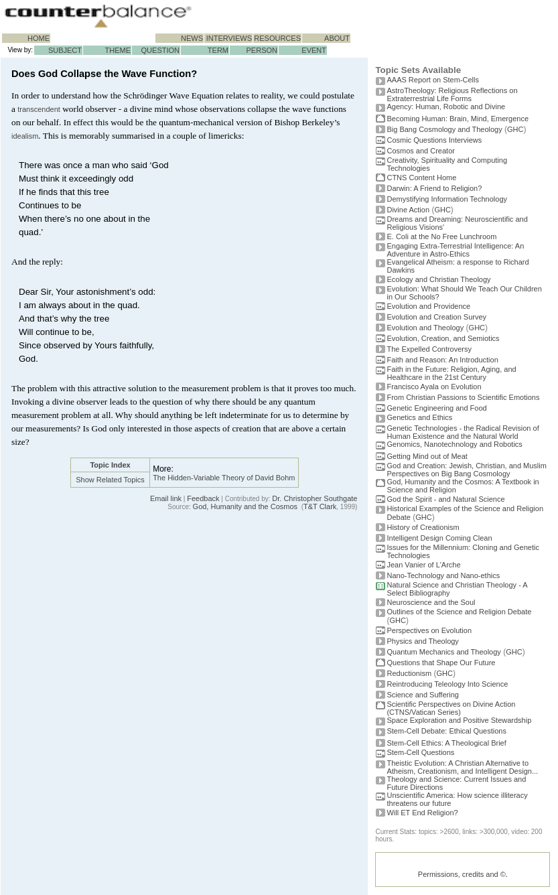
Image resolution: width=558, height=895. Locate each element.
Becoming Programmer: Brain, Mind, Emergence (458, 119)
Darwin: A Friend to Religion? (434, 188)
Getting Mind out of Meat (427, 456)
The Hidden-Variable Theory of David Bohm (224, 478)
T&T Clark (319, 506)
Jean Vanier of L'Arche (423, 565)
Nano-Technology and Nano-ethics (443, 575)
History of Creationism (423, 527)
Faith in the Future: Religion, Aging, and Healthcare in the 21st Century (451, 373)
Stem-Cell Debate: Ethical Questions (446, 731)
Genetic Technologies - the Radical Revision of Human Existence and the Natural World (463, 432)
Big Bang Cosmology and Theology (444, 129)
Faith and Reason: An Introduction (442, 360)
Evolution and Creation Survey (436, 317)
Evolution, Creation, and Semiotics (443, 338)
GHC (515, 129)
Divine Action (408, 210)
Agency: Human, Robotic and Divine (446, 106)
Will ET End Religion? (422, 813)
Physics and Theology (422, 641)
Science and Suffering (422, 695)
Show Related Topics (110, 480)
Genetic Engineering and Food (436, 408)
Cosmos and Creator (421, 151)
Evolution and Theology (425, 328)
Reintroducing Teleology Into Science (447, 684)
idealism (24, 136)
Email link (166, 498)
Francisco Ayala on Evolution (434, 387)
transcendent (38, 109)
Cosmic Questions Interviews (434, 140)
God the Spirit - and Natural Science (445, 499)
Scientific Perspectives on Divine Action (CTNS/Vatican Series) (451, 708)
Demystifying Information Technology (447, 199)
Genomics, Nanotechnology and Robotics (454, 444)
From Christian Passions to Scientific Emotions (463, 397)
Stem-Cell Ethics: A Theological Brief (446, 743)
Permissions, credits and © (462, 874)
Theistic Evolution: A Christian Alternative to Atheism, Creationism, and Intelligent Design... (462, 767)
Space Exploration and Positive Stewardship (459, 720)
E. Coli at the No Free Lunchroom (441, 236)
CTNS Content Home (421, 178)
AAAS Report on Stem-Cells (433, 80)
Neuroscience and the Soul (431, 602)
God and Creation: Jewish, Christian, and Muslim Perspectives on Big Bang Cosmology (466, 470)
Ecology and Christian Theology (438, 279)
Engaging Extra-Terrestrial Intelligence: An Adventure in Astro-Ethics (455, 250)
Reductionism (409, 673)
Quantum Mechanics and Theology (443, 652)
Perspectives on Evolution (429, 630)
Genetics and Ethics (419, 417)
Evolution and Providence (428, 306)
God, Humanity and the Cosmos (245, 506)
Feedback (203, 498)
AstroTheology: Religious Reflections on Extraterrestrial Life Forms (452, 94)
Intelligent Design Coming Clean (439, 538)
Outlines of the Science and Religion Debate (459, 612)
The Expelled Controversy (429, 349)
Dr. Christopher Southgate (314, 498)
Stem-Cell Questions (420, 752)
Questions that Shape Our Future (441, 663)
